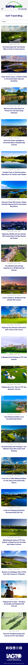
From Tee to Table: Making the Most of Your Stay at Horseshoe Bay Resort (14, 481)
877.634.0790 (22, 9)
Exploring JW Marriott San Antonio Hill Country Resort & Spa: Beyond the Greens (14, 236)
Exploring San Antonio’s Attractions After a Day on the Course (14, 329)
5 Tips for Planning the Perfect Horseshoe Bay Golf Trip (14, 511)
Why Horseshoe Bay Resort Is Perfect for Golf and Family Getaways (14, 111)
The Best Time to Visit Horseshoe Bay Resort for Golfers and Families (14, 173)
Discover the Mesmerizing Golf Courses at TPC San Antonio (14, 635)
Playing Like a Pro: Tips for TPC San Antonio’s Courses (14, 388)
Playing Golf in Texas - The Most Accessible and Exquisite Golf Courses (14, 604)
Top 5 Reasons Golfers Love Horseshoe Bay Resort (14, 418)
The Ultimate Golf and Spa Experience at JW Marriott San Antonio (14, 268)
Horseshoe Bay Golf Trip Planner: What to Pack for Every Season (14, 48)
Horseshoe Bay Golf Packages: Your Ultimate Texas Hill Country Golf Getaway (14, 449)
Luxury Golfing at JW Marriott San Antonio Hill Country (14, 299)
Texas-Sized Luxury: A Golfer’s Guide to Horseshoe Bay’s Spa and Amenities (14, 79)
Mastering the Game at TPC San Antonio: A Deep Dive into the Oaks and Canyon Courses (14, 542)
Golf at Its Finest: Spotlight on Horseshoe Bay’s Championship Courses (14, 143)
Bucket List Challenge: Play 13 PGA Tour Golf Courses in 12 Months (14, 573)
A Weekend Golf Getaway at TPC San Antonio (14, 358)
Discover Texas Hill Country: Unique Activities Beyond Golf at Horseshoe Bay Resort (14, 204)
